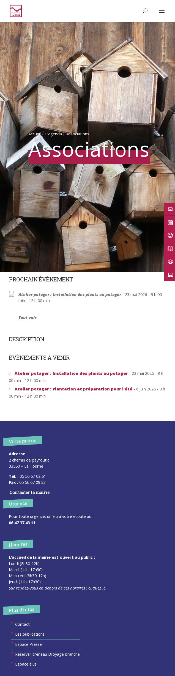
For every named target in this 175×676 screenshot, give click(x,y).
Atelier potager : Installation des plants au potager (69, 294)
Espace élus (26, 664)
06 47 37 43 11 (22, 522)
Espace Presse (28, 644)
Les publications (30, 634)
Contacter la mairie (30, 492)
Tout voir (27, 317)
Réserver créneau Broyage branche (47, 654)
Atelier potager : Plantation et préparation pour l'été (73, 389)
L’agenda (53, 133)
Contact (22, 624)
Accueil (34, 133)
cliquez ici (97, 588)
